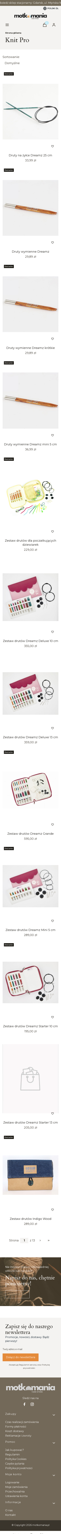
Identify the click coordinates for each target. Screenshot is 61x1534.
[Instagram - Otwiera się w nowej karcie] (32, 1404)
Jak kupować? (14, 1450)
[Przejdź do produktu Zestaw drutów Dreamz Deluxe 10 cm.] (30, 597)
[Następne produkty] (40, 1240)
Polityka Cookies (15, 1459)
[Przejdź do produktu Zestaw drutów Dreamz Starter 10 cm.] (30, 982)
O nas (9, 1510)
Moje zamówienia (16, 1487)
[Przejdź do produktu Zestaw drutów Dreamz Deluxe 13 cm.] (30, 693)
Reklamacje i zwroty (18, 1435)
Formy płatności (15, 1426)
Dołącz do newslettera (20, 1357)
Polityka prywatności (18, 1468)
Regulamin (12, 1454)
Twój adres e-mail (12, 1349)
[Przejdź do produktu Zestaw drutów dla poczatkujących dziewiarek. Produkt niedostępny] (30, 496)
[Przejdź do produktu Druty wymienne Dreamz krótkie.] (30, 304)
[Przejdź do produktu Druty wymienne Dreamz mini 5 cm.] (30, 400)
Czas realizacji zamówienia (22, 1422)
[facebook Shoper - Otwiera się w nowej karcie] (24, 1404)
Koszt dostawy (14, 1431)
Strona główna (13, 33)
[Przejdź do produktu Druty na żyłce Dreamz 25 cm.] (30, 111)
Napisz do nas (17, 1294)
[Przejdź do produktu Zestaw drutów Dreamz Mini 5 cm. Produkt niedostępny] (30, 886)
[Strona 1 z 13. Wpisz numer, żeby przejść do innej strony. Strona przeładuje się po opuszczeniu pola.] (24, 1240)
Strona (14, 1240)
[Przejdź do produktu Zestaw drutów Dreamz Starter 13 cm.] (30, 1078)
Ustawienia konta (16, 1496)
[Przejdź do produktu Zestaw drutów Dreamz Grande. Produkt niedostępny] (30, 789)
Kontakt (10, 1514)
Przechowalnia (15, 1491)
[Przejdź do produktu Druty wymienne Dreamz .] (30, 207)
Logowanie (12, 1482)
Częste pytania (14, 1463)
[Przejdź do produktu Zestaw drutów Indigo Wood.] (30, 1175)
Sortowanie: (11, 57)
